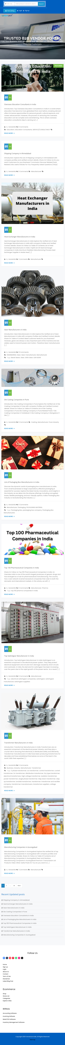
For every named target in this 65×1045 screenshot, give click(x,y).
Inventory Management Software (14, 1022)
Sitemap (32, 1040)
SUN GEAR (37, 357)
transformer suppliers (41, 784)
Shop (4, 994)
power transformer (11, 779)
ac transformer (32, 771)
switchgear (41, 679)
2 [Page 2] (6, 885)
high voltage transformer (31, 776)
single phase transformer (28, 779)
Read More (8, 133)
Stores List (6, 996)
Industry (17, 768)
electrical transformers (12, 776)
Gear (19, 355)
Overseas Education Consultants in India (20, 104)
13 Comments (23, 352)
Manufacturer (36, 171)
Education (10, 130)
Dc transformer (19, 773)
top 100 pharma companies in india (24, 591)
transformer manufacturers (22, 784)
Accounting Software (10, 1013)
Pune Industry (54, 422)
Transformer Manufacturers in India (18, 743)
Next (19, 885)
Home (5, 964)
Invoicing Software (9, 1016)
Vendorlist (12, 127)
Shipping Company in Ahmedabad (17, 153)
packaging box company (32, 510)
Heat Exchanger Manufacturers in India (19, 237)
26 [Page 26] (14, 885)
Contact (5, 974)
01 (6, 97)
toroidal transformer (23, 781)
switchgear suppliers (22, 682)
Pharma (45, 588)
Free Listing (9, 11)
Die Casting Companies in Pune (16, 399)
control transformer (46, 771)
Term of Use (7, 976)
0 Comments (23, 127)
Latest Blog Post (8, 981)
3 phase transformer (19, 771)
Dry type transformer (52, 773)
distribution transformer (34, 773)
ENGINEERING (11, 355)
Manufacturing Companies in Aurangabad (20, 847)
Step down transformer (47, 779)
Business (10, 768)
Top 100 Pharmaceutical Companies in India (21, 568)
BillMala (6, 1009)
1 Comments (23, 259)
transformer (36, 781)
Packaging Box (16, 510)
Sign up (5, 967)
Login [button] (20, 10)
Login (4, 969)
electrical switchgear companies (23, 679)
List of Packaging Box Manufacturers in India (21, 482)
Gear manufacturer (28, 355)
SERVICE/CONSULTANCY (41, 130)
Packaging (22, 507)
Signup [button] (27, 10)
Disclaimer (6, 979)
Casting (34, 422)
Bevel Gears (15, 357)
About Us (6, 972)
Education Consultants (23, 130)
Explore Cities (7, 1001)
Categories (6, 998)
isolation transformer (49, 776)
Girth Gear (29, 357)
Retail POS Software (9, 1019)
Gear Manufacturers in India (15, 329)
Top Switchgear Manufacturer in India (19, 656)
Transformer (36, 768)
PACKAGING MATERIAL (34, 507)
